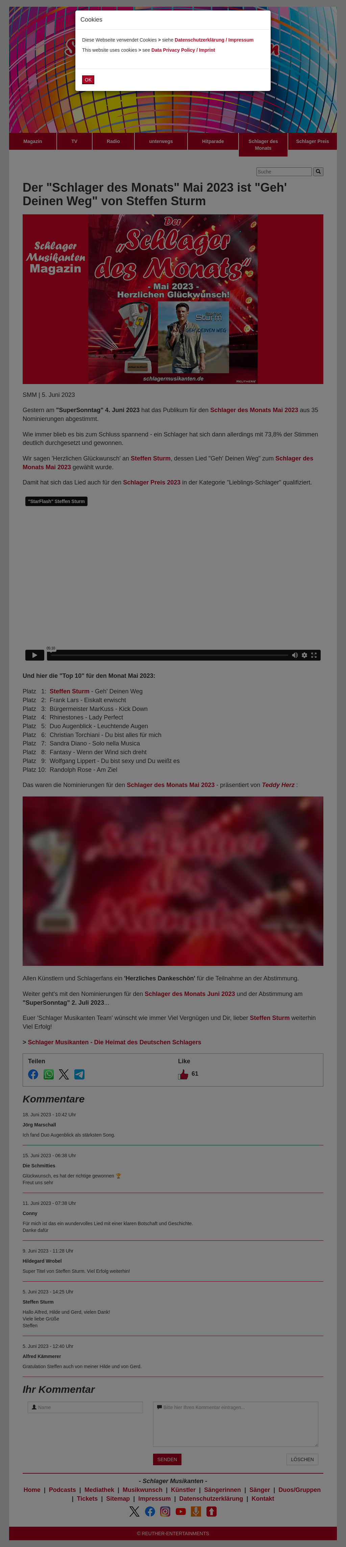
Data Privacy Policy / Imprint (183, 50)
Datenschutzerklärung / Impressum (214, 40)
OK (88, 79)
